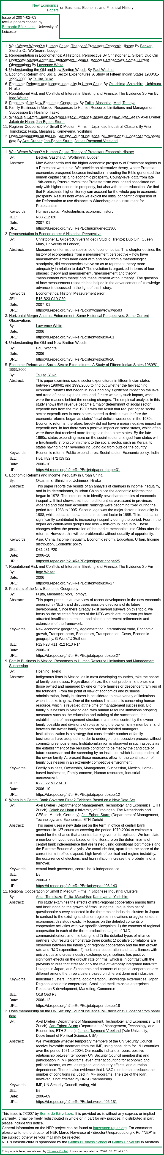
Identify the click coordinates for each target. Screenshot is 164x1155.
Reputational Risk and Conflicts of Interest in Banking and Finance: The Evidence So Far (81, 93)
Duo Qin (151, 55)
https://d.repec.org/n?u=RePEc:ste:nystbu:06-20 (75, 359)
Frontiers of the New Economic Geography (43, 103)
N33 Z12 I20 (46, 217)
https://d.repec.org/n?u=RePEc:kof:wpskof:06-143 (76, 886)
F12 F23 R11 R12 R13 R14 (58, 644)
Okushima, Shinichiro (126, 84)
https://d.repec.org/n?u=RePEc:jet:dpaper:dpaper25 (78, 561)
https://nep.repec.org (110, 1128)
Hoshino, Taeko (46, 112)
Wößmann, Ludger (43, 50)
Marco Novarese (72, 1132)
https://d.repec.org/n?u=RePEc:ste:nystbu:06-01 (75, 337)
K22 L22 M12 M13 (51, 783)
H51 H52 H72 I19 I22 (53, 458)
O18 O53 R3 (46, 994)
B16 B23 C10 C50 (51, 299)
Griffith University (126, 1142)
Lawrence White (50, 65)
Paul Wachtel (103, 70)
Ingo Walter (18, 98)
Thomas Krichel (57, 1151)
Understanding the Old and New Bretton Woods (48, 70)
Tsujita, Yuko (43, 79)
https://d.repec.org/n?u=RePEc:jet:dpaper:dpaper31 (78, 470)
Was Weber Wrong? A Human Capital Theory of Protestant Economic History (71, 46)
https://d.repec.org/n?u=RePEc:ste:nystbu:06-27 (75, 583)
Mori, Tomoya (124, 103)
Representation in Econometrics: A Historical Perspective (55, 55)
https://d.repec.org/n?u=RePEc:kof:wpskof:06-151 (76, 1102)
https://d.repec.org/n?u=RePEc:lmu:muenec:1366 (76, 228)
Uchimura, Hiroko (87, 480)
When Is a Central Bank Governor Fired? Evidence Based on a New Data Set (72, 117)
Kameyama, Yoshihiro (74, 131)
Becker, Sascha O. (51, 157)
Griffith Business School (87, 1142)
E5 (38, 874)
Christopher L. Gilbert (125, 55)
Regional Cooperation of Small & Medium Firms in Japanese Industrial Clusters (73, 126)
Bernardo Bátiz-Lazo (19, 27)
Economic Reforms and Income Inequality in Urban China (55, 84)
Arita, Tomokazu (49, 897)
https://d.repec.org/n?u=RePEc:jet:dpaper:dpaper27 (78, 655)
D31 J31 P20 (46, 550)
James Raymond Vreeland (96, 141)
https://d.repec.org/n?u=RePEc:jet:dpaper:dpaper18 (78, 1006)
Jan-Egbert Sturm (50, 122)
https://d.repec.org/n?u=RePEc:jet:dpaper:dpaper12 (78, 794)
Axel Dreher (150, 117)
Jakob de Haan (21, 122)
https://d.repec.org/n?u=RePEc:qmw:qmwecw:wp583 (79, 310)
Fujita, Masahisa (98, 103)
